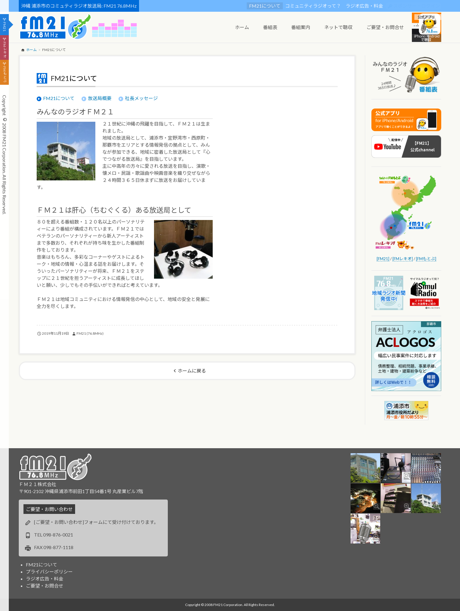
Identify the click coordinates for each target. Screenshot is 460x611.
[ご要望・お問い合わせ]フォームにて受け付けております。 (96, 522)
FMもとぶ (4, 74)
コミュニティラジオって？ (313, 6)
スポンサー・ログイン (416, 6)
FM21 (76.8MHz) (90, 333)
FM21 (4, 26)
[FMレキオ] (403, 258)
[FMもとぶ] (426, 258)
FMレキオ (4, 49)
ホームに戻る (192, 370)
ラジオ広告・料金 (364, 6)
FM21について (264, 6)
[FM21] (383, 258)
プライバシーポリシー (49, 571)
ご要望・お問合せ (44, 585)
